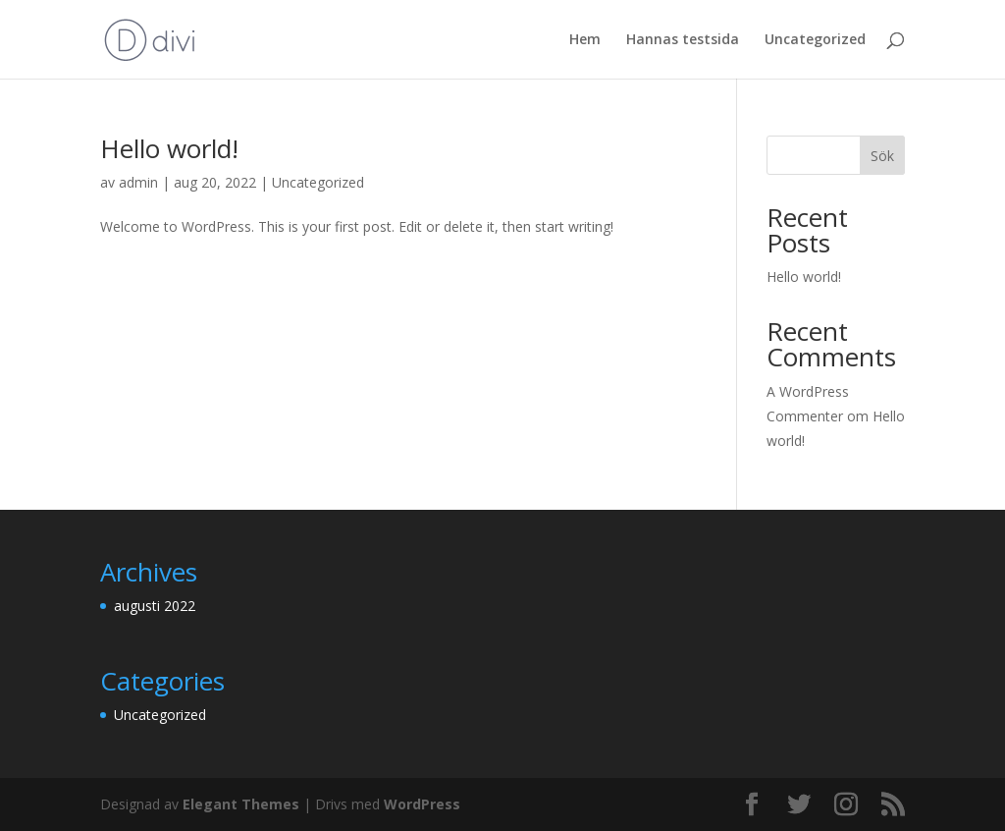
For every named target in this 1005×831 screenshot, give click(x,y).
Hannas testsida (682, 40)
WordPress (422, 804)
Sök (882, 155)
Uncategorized (815, 40)
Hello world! (169, 148)
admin (138, 182)
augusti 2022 (154, 605)
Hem (585, 40)
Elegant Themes (241, 804)
